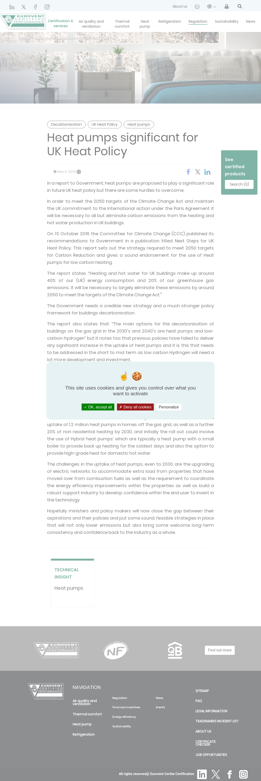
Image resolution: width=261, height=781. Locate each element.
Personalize (169, 407)
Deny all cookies (135, 407)
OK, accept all (98, 407)
